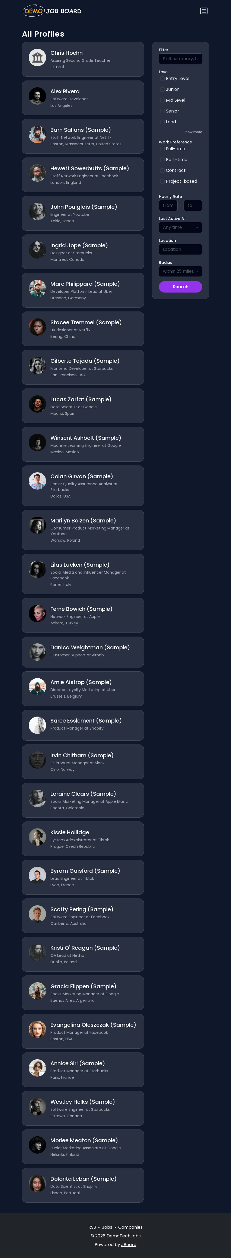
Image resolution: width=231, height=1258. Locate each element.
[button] (180, 132)
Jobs (107, 1227)
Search (180, 287)
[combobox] (180, 227)
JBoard (128, 1244)
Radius (165, 262)
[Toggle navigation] (204, 11)
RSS (92, 1227)
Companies (130, 1227)
